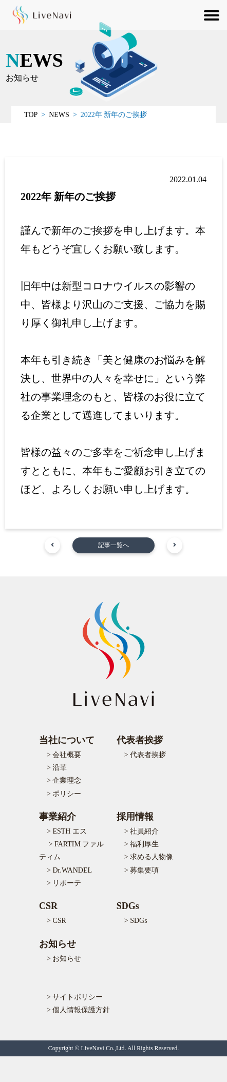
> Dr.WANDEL (69, 870)
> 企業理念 (64, 780)
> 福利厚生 (141, 844)
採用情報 (135, 817)
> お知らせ (64, 958)
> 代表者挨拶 (145, 755)
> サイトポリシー (75, 997)
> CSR (56, 920)
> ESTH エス (67, 831)
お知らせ (57, 944)
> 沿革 (57, 767)
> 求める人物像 (148, 857)
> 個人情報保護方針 (78, 1010)
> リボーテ (64, 883)
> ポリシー (64, 794)
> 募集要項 (141, 870)
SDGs (128, 906)
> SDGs (135, 920)
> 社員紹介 (141, 831)
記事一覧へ (113, 545)
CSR (48, 906)
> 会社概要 (64, 755)
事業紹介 (57, 817)
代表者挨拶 (140, 740)
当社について (66, 740)
